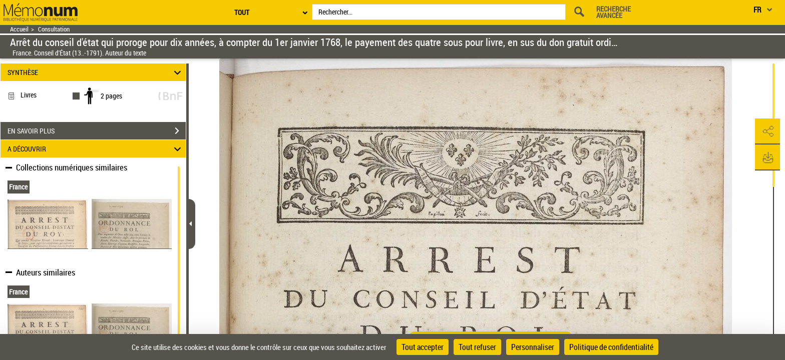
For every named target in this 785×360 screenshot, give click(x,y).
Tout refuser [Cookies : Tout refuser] (477, 347)
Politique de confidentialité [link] (611, 347)
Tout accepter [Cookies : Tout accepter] (423, 347)
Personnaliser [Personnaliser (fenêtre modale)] (532, 347)
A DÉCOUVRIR (96, 149)
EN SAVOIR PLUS (97, 131)
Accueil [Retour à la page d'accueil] (19, 29)
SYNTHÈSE (96, 72)
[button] (767, 131)
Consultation (54, 29)
